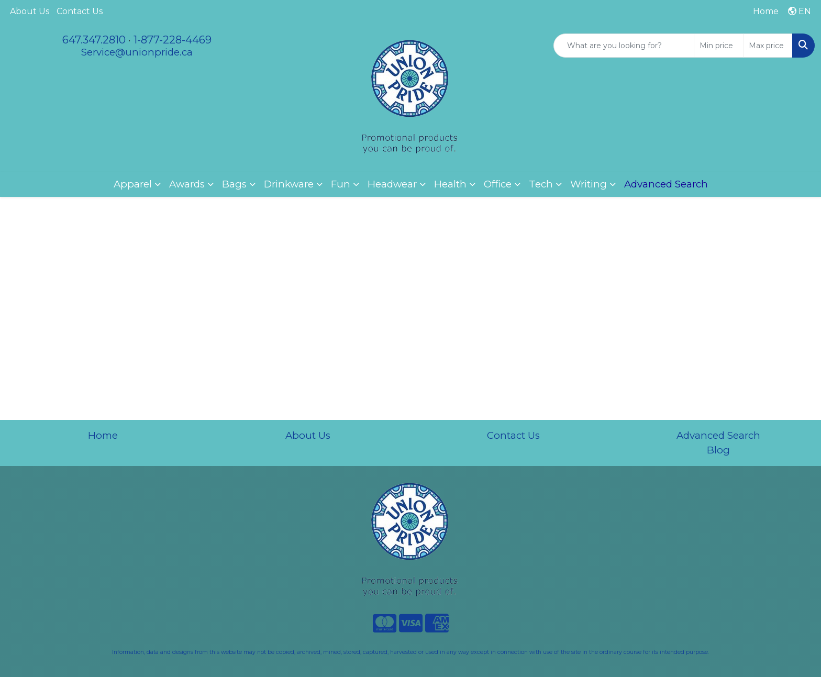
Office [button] (498, 184)
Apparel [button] (133, 184)
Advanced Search (718, 435)
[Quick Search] (623, 46)
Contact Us (80, 11)
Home (103, 435)
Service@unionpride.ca (137, 52)
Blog (718, 450)
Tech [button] (541, 184)
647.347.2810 (94, 40)
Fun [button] (340, 184)
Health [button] (450, 184)
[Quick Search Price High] (768, 46)
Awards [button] (187, 184)
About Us (29, 11)
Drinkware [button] (289, 184)
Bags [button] (234, 184)
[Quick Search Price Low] (719, 46)
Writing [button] (588, 184)
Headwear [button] (392, 184)
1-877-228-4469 (173, 40)
